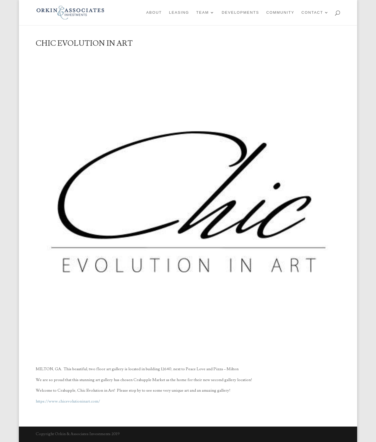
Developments (240, 13)
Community (280, 13)
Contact (312, 13)
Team (202, 13)
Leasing (179, 13)
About (154, 13)
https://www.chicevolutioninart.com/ (68, 401)
